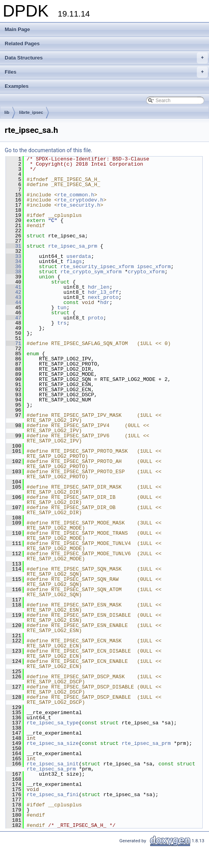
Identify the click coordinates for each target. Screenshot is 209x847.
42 (13, 292)
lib (6, 112)
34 (13, 261)
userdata (78, 256)
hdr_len (99, 287)
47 (13, 317)
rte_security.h (78, 205)
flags (74, 261)
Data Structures (106, 57)
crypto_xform (146, 271)
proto (95, 317)
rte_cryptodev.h (80, 199)
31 (13, 246)
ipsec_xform (154, 266)
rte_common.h (75, 194)
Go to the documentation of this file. (48, 150)
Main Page (17, 29)
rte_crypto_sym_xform (91, 271)
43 (13, 297)
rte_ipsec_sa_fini (53, 794)
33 (13, 256)
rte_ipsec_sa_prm (72, 246)
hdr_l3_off (103, 292)
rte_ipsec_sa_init (53, 763)
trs (61, 322)
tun (61, 307)
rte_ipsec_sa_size (53, 743)
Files (106, 72)
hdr (104, 302)
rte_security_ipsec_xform (97, 266)
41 (13, 287)
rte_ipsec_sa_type (53, 722)
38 (13, 271)
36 (13, 266)
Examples (17, 86)
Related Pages (22, 44)
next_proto (103, 297)
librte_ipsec (31, 112)
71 (13, 343)
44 (13, 302)
